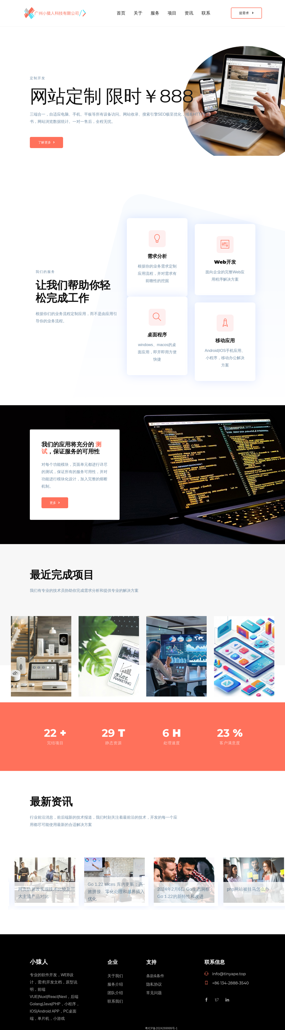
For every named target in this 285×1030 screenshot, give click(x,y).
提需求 (246, 13)
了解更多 (46, 142)
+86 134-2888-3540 (226, 983)
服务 (155, 13)
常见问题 (154, 993)
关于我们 (115, 976)
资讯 (189, 13)
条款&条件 (155, 976)
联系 (206, 13)
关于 (138, 13)
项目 (172, 13)
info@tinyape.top (225, 974)
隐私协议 (154, 984)
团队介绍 (115, 993)
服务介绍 (115, 984)
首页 (121, 13)
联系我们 (115, 1001)
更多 (55, 503)
